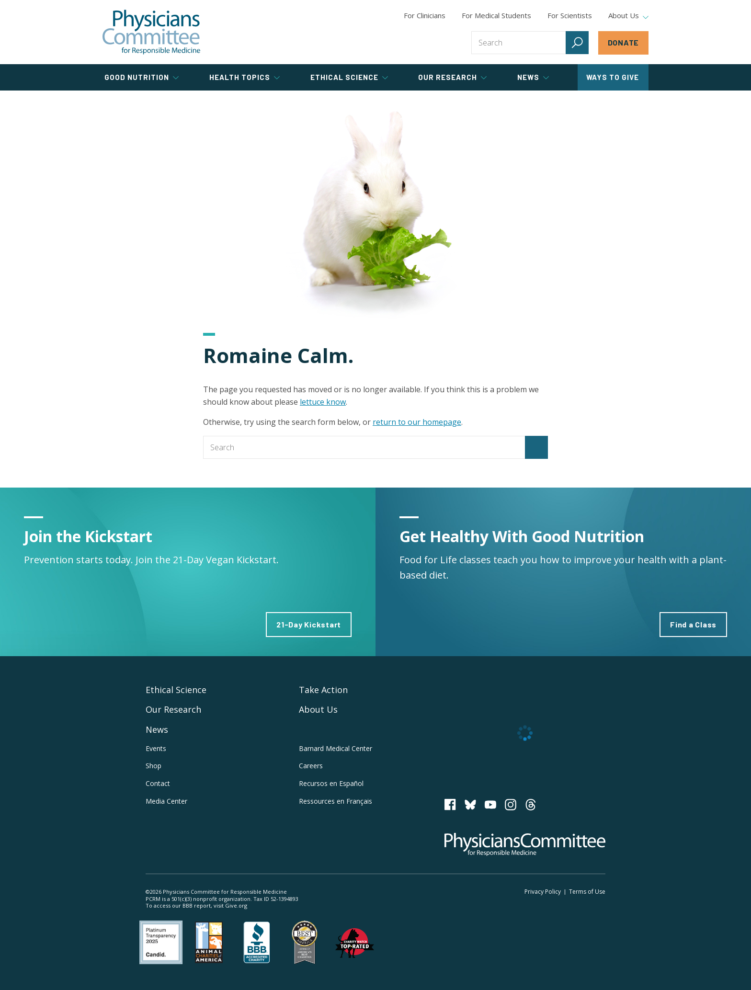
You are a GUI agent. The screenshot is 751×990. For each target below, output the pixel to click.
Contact (158, 783)
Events (156, 748)
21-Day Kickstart (308, 624)
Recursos (331, 783)
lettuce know (323, 402)
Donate (623, 42)
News (157, 729)
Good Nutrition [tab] (141, 77)
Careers (311, 765)
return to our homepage (417, 422)
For (496, 15)
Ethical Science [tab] (349, 77)
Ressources (335, 801)
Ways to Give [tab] (612, 77)
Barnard (335, 748)
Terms (587, 892)
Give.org (236, 905)
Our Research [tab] (452, 77)
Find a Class (693, 624)
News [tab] (533, 77)
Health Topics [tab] (244, 77)
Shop (153, 765)
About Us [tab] (628, 15)
